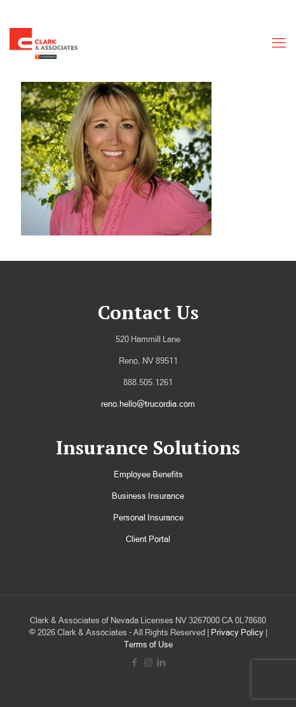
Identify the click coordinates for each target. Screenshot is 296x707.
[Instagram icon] (148, 662)
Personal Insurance (148, 517)
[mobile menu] (279, 43)
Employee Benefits (148, 474)
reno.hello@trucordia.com (148, 404)
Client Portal (148, 539)
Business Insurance (148, 496)
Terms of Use (148, 644)
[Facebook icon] (135, 662)
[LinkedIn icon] (161, 662)
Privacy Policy (237, 632)
